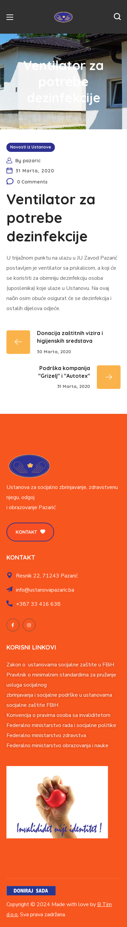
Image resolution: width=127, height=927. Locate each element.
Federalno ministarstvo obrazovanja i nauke (57, 745)
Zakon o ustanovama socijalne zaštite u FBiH (60, 664)
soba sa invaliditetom (85, 715)
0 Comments (32, 182)
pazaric (32, 161)
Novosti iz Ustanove (30, 147)
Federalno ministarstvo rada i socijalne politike (61, 725)
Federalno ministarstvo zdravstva (46, 735)
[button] (117, 17)
